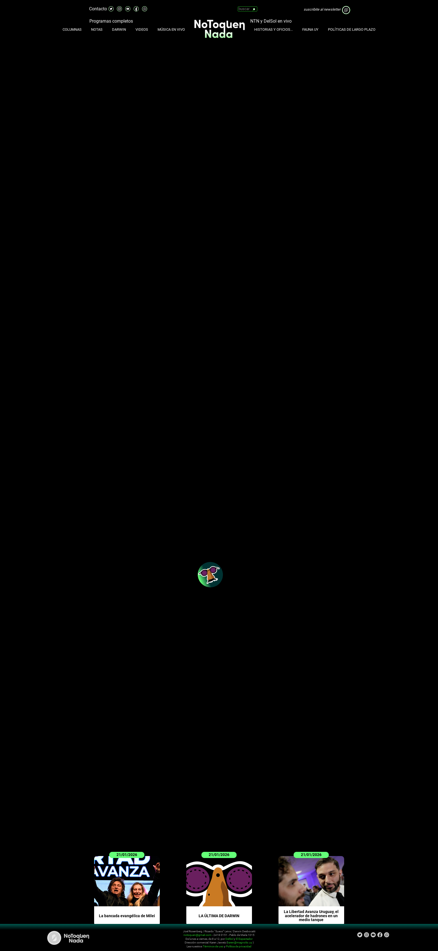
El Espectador (244, 938)
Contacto (98, 8)
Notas (97, 29)
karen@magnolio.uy (239, 942)
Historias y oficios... (273, 29)
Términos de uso (213, 946)
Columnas (72, 29)
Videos (141, 29)
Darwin (119, 29)
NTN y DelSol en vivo (271, 21)
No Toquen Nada (68, 938)
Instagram (119, 6)
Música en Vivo (171, 29)
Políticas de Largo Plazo (351, 29)
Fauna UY (310, 29)
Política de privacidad (238, 946)
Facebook (136, 6)
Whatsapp (145, 6)
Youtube (128, 6)
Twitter (111, 6)
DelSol (229, 938)
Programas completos (111, 21)
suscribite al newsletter (322, 9)
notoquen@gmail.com (197, 934)
